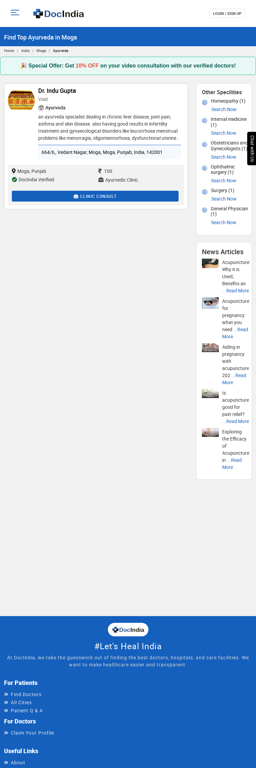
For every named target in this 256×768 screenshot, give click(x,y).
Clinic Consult (95, 196)
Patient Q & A (27, 710)
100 (105, 171)
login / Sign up (227, 13)
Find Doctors (26, 694)
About (18, 762)
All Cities (21, 702)
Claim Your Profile (32, 733)
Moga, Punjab (29, 171)
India (25, 50)
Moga (41, 50)
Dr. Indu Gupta (57, 90)
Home (9, 50)
